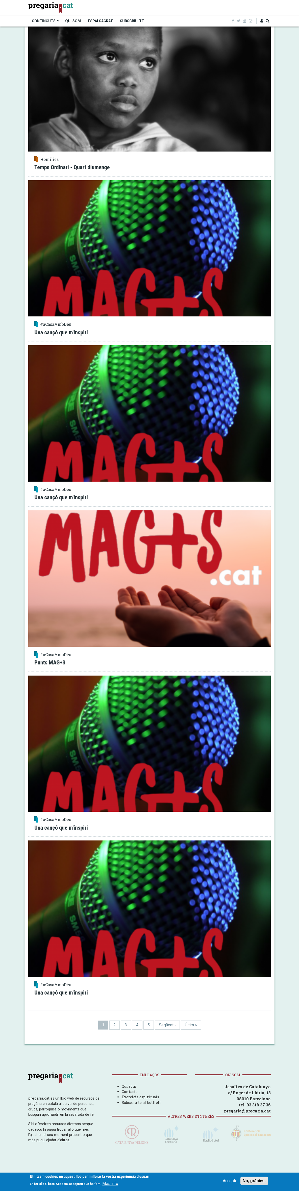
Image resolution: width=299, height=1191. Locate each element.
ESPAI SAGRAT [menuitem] (100, 21)
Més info (110, 1183)
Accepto (230, 1181)
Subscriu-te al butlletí (141, 1102)
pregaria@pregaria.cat (247, 1110)
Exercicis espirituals (140, 1097)
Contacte (130, 1091)
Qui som (129, 1086)
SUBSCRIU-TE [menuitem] (132, 21)
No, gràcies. (254, 1181)
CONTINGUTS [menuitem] (44, 21)
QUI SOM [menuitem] (73, 21)
